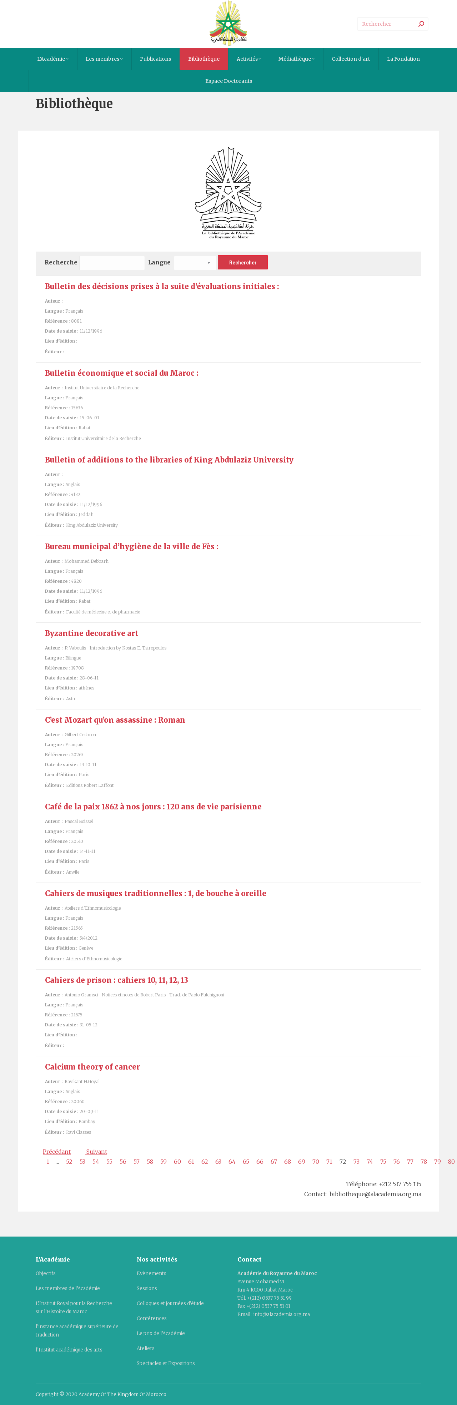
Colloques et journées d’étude (170, 1303)
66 (259, 1161)
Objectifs (46, 1273)
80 (451, 1161)
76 (396, 1161)
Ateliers (146, 1348)
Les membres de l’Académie (68, 1288)
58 (150, 1161)
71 (329, 1161)
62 (204, 1161)
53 (82, 1161)
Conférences (152, 1318)
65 (246, 1161)
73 (356, 1161)
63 (218, 1161)
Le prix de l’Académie (161, 1333)
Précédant (57, 1151)
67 (274, 1161)
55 (109, 1161)
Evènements (151, 1273)
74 (370, 1161)
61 (191, 1161)
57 (137, 1161)
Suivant (96, 1151)
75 (383, 1161)
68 (287, 1161)
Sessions (147, 1288)
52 (69, 1161)
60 (177, 1161)
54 (95, 1161)
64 (232, 1161)
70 (315, 1161)
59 (163, 1161)
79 (437, 1161)
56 (123, 1161)
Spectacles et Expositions (166, 1363)
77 (410, 1161)
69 (301, 1161)
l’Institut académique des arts (69, 1350)
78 (424, 1161)
